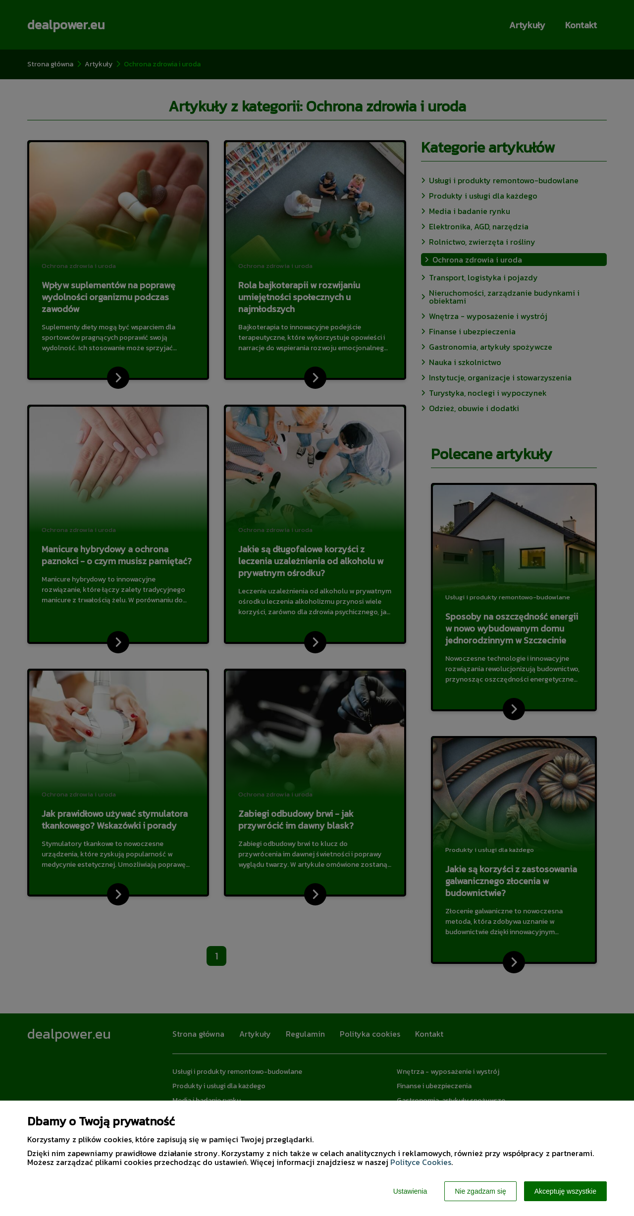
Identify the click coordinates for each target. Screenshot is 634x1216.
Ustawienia (410, 1191)
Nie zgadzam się (480, 1191)
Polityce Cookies (420, 1162)
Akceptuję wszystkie (565, 1191)
